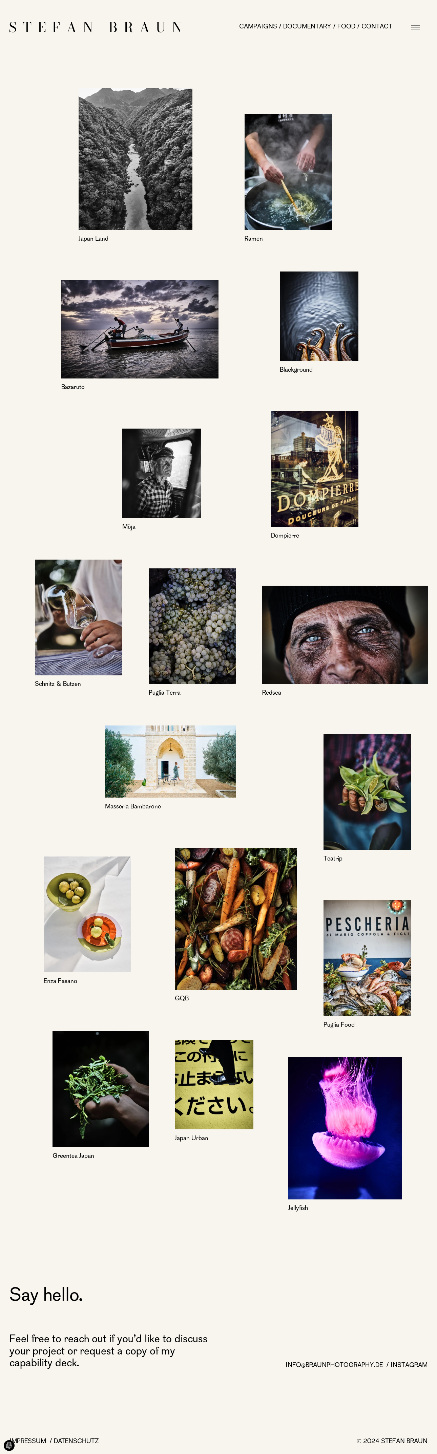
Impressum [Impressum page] (28, 1441)
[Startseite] (95, 27)
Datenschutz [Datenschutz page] (76, 1441)
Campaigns (258, 27)
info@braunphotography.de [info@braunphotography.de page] (335, 1365)
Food (346, 27)
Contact (376, 27)
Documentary (307, 27)
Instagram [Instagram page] (409, 1365)
